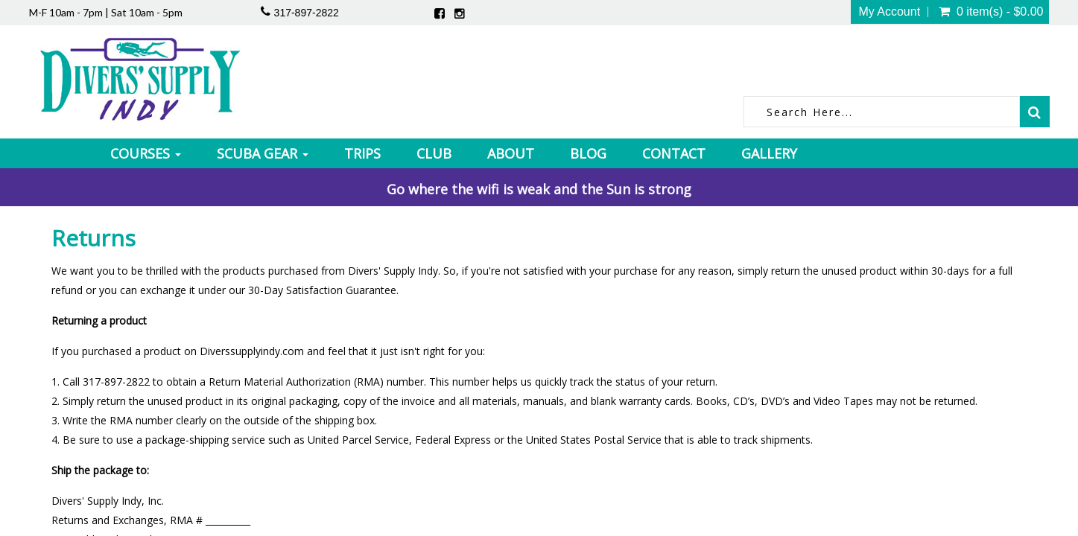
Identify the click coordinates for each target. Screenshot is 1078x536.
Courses (145, 153)
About (510, 153)
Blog (588, 153)
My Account (889, 12)
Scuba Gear (262, 153)
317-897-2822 (306, 13)
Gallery (769, 153)
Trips (362, 153)
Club (433, 153)
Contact (674, 153)
